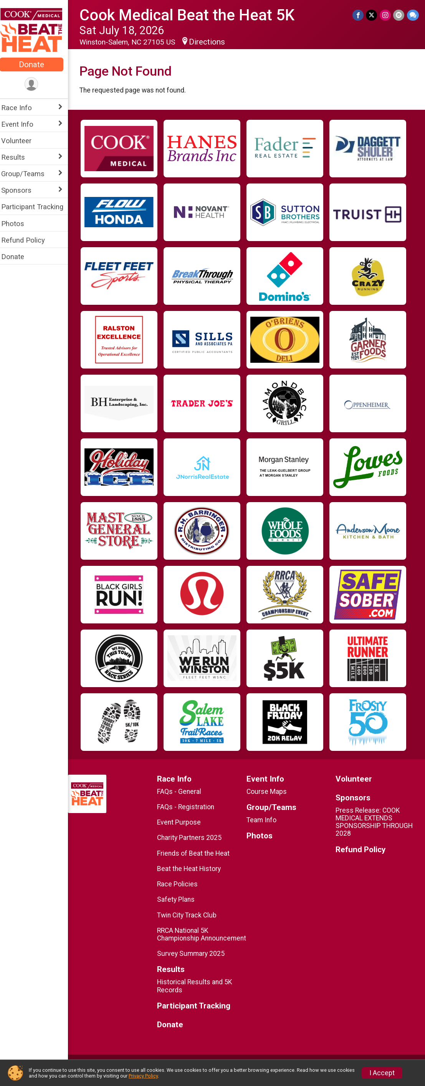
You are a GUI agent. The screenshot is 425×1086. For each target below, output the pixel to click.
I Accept (382, 1073)
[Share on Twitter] (372, 15)
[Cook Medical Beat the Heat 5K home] (36, 29)
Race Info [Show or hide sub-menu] (21, 108)
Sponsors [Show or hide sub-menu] (21, 190)
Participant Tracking (37, 207)
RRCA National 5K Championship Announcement (186, 938)
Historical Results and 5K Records (198, 994)
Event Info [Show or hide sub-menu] (22, 124)
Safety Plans (179, 899)
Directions (212, 41)
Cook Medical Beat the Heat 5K (191, 15)
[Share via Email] (399, 15)
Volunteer (21, 141)
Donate (36, 64)
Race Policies (181, 884)
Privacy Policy (143, 1076)
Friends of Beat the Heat (197, 853)
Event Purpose (183, 822)
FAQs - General (183, 791)
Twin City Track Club (190, 915)
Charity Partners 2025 (193, 837)
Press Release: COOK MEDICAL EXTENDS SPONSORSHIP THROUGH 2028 (375, 822)
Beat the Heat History (193, 869)
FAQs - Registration (189, 807)
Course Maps (269, 791)
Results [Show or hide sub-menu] (18, 157)
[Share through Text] (413, 15)
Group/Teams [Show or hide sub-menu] (28, 174)
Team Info (264, 820)
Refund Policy (28, 240)
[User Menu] (37, 84)
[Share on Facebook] (358, 15)
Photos (17, 224)
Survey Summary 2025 (194, 961)
